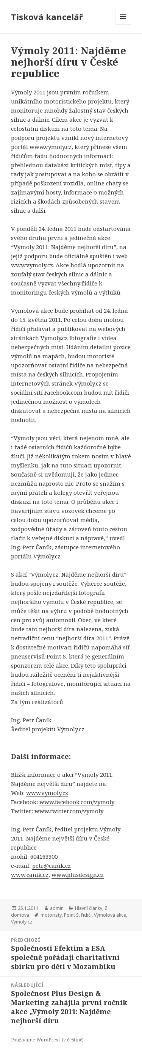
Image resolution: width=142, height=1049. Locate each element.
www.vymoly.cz (47, 793)
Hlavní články (88, 908)
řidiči (86, 915)
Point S (71, 915)
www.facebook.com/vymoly (76, 802)
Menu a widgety (123, 24)
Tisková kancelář (47, 16)
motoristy (51, 915)
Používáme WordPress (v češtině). (48, 1039)
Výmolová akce (110, 915)
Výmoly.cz (21, 922)
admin (57, 908)
